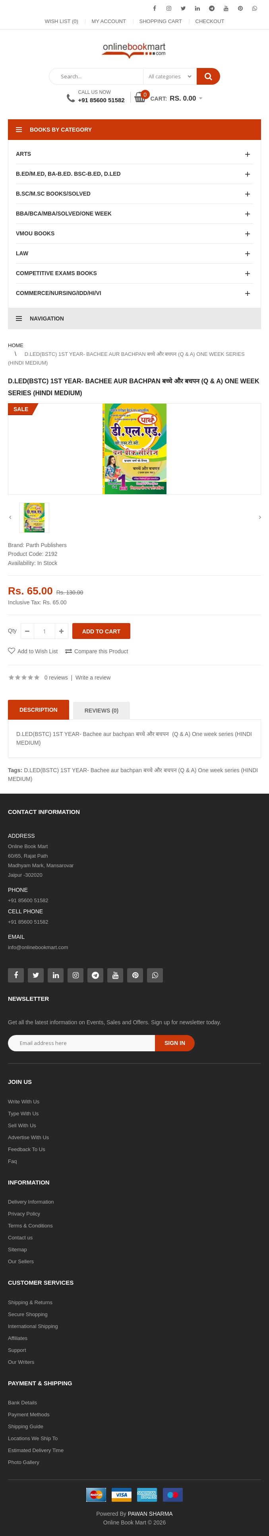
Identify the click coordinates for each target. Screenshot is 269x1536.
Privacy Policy (24, 1214)
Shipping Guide (25, 1426)
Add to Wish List (37, 651)
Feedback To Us (26, 1149)
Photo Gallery (23, 1462)
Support (17, 1350)
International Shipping (33, 1326)
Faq (12, 1161)
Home (15, 345)
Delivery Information (31, 1202)
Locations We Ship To (33, 1438)
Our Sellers (21, 1261)
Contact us (20, 1238)
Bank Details (22, 1403)
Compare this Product (101, 651)
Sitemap (17, 1249)
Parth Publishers (46, 545)
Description (38, 710)
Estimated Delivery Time (36, 1450)
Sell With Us (22, 1125)
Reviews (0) (102, 710)
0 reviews (56, 677)
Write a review (92, 677)
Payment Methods (29, 1415)
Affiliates (17, 1338)
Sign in (174, 1043)
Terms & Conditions (30, 1226)
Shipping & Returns (30, 1302)
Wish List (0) (61, 21)
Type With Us (23, 1114)
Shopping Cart (160, 21)
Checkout (209, 21)
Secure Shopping (28, 1314)
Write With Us (23, 1102)
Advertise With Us (28, 1137)
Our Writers (21, 1362)
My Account (108, 21)
